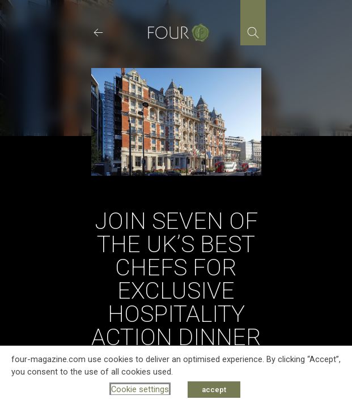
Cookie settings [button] (140, 389)
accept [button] (214, 389)
